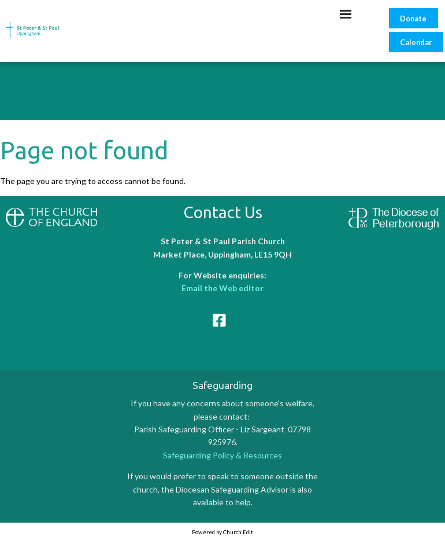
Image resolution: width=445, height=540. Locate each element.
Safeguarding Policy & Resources (222, 455)
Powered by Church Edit (222, 531)
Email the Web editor (222, 288)
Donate (413, 18)
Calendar (416, 42)
